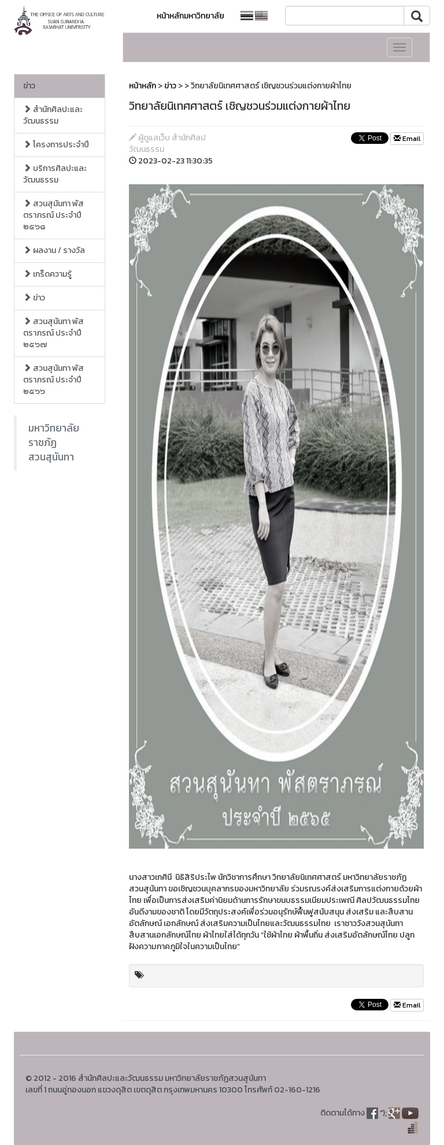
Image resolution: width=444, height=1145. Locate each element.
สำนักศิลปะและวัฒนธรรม (53, 115)
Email (407, 138)
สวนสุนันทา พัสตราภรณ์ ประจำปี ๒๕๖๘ (53, 215)
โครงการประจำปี (56, 145)
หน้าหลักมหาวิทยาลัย (190, 16)
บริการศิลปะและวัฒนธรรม (55, 174)
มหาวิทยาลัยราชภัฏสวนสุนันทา (53, 442)
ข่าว (29, 86)
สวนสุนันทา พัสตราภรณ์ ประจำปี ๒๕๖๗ (53, 333)
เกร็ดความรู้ (47, 274)
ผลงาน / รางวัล (54, 250)
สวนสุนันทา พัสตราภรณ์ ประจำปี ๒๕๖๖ (53, 379)
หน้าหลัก (142, 86)
